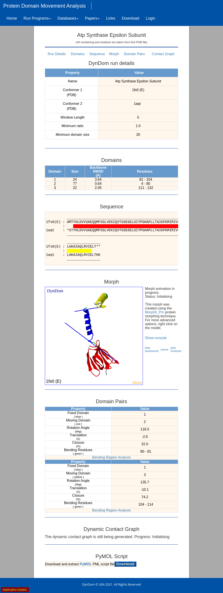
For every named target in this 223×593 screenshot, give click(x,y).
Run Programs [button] (37, 18)
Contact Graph (163, 54)
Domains (77, 54)
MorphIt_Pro (154, 312)
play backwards (152, 349)
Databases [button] (67, 18)
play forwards (176, 349)
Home (12, 18)
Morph (114, 54)
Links (110, 18)
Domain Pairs (134, 54)
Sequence (97, 54)
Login (150, 18)
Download (130, 18)
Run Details (57, 54)
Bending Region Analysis (111, 457)
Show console (156, 338)
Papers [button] (92, 18)
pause (164, 349)
